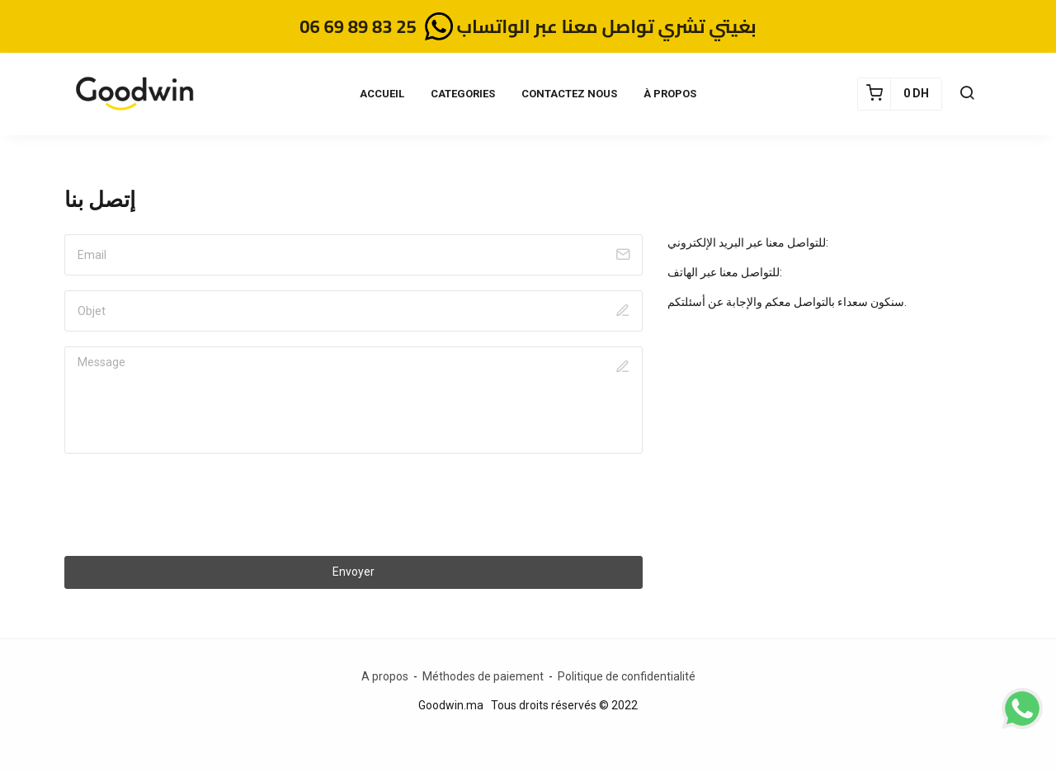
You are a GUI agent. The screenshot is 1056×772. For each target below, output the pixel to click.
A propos (384, 676)
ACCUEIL (382, 93)
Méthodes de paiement (484, 676)
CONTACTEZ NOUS (569, 93)
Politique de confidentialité (626, 676)
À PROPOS (670, 93)
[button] (966, 94)
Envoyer (353, 571)
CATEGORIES (463, 93)
